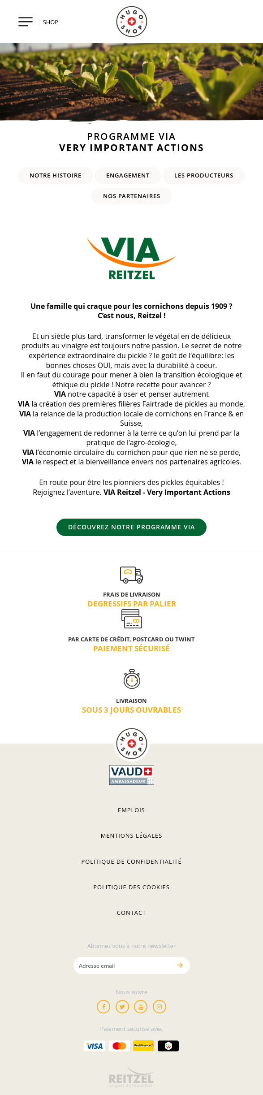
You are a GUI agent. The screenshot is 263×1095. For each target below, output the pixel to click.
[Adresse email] (122, 965)
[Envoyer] (180, 965)
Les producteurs (203, 175)
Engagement (128, 175)
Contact (131, 913)
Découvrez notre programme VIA (131, 527)
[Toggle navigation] (25, 21)
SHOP (50, 22)
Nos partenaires (131, 196)
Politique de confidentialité (131, 861)
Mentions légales (132, 835)
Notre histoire (56, 175)
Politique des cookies (131, 887)
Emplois (131, 810)
